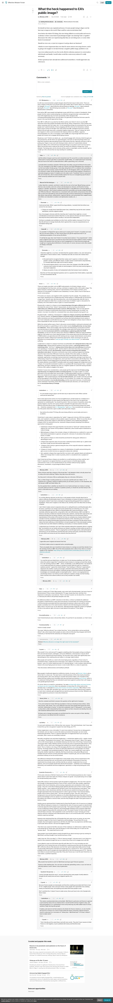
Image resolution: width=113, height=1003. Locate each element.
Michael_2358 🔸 (45, 17)
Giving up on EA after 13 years (39, 960)
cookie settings (5, 1001)
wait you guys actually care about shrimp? (67, 339)
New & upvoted (46, 96)
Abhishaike (32, 949)
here (35, 1001)
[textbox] (64, 85)
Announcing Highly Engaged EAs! (40, 973)
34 (70, 17)
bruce (70, 407)
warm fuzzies (82, 678)
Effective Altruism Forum (15, 2)
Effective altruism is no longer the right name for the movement (60, 642)
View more (31, 991)
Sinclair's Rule (82, 673)
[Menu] (3, 2)
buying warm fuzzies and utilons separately (67, 687)
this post (47, 106)
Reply (39, 152)
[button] (48, 70)
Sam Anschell (33, 975)
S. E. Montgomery (60, 407)
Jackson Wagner (34, 962)
